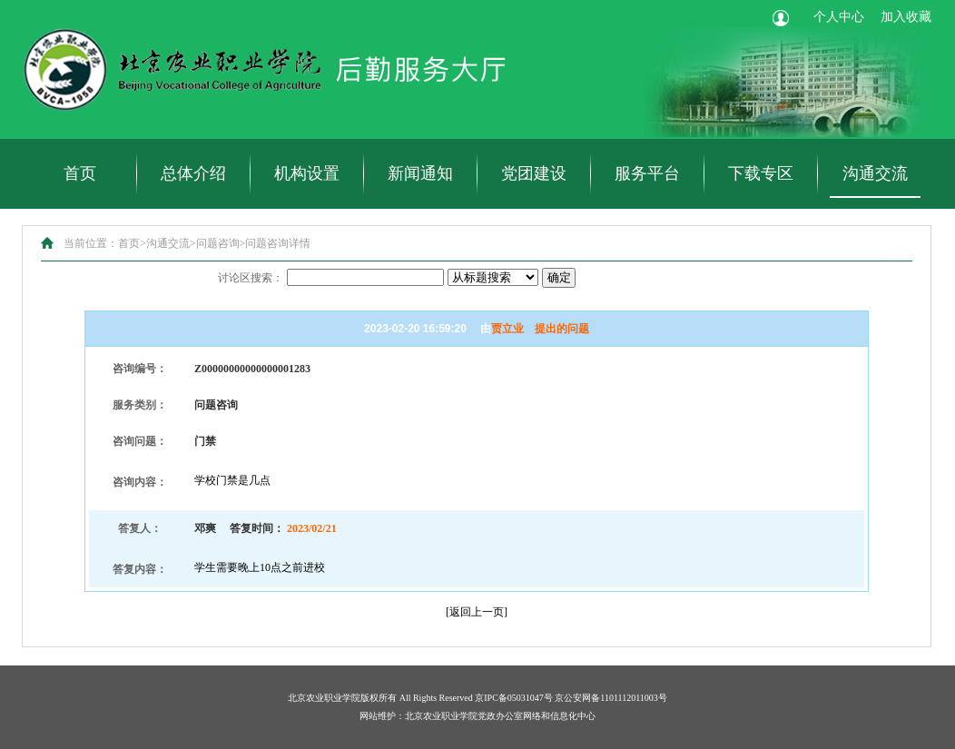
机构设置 (307, 173)
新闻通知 (420, 173)
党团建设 (533, 173)
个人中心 (838, 17)
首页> (132, 243)
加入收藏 (906, 17)
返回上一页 (476, 612)
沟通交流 (875, 173)
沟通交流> (171, 243)
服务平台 (647, 173)
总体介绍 (193, 173)
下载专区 (760, 173)
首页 (80, 173)
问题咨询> (221, 243)
